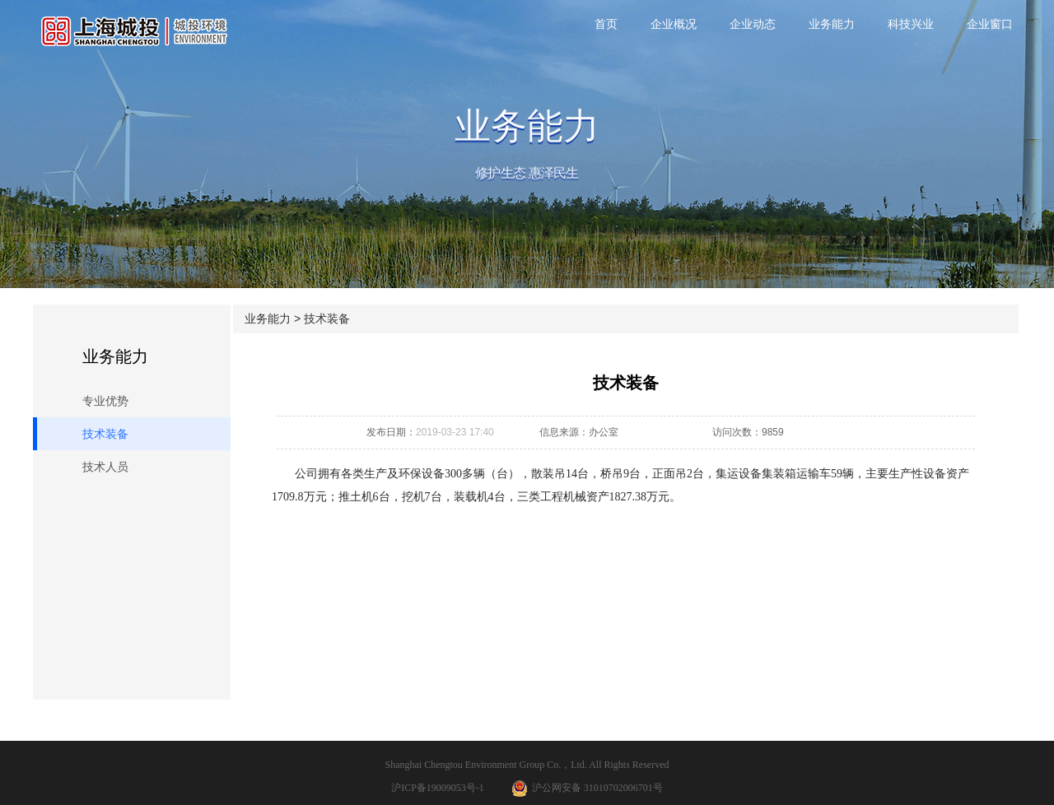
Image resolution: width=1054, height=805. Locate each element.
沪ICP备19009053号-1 (437, 787)
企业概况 (674, 23)
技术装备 (105, 433)
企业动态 (753, 23)
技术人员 (105, 466)
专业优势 (105, 400)
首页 (606, 23)
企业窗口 (990, 23)
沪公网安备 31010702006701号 (587, 788)
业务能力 (832, 23)
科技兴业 (911, 23)
